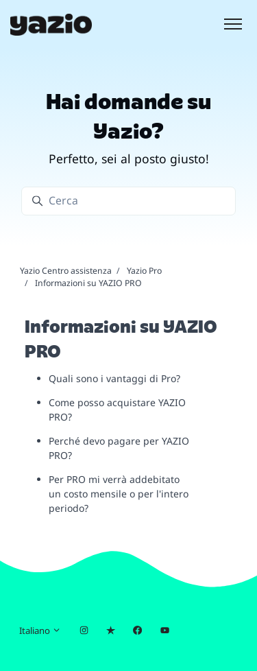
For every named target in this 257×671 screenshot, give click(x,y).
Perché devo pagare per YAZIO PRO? (119, 448)
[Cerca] (128, 201)
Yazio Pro (144, 270)
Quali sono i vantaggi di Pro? (114, 378)
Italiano (40, 630)
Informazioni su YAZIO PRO (88, 283)
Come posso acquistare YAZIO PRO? (117, 409)
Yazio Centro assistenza (66, 270)
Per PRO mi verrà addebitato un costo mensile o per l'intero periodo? (118, 494)
